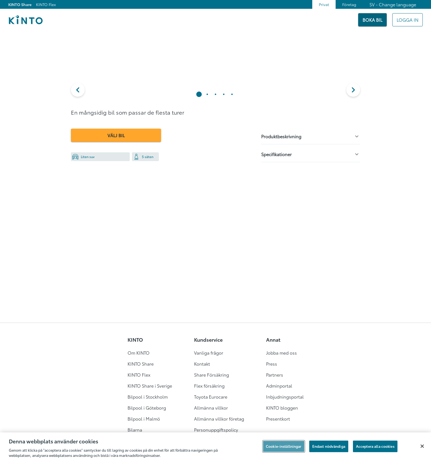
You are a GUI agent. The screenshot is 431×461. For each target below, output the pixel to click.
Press (271, 363)
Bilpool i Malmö (144, 418)
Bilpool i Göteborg (147, 407)
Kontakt (202, 363)
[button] (78, 90)
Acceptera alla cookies (375, 446)
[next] (353, 90)
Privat (324, 4)
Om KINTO (139, 352)
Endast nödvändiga (328, 446)
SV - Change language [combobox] (392, 4)
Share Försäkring (211, 374)
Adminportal (279, 385)
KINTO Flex (46, 4)
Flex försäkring (209, 385)
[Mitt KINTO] (407, 19)
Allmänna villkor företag (219, 418)
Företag (349, 4)
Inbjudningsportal (285, 396)
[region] (215, 446)
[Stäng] (422, 446)
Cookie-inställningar (284, 446)
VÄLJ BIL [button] (116, 135)
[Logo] (25, 19)
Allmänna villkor (211, 407)
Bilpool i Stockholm (148, 396)
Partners (274, 374)
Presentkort (278, 418)
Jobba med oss (281, 352)
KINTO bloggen (282, 407)
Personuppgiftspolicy (216, 429)
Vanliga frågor (208, 352)
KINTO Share (20, 4)
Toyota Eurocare (210, 396)
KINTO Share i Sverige (150, 385)
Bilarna (135, 429)
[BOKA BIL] (372, 19)
